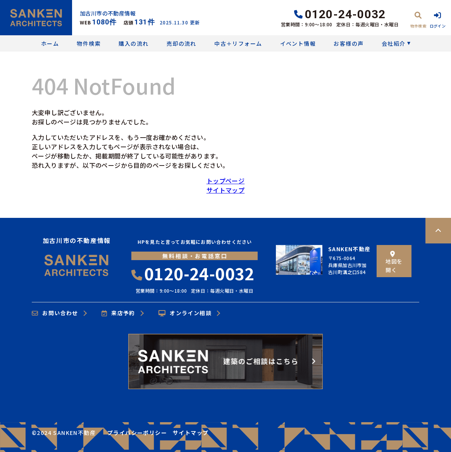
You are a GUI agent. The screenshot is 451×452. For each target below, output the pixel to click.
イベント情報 (298, 43)
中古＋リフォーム (238, 43)
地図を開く (394, 262)
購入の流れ (133, 43)
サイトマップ (225, 190)
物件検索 (89, 43)
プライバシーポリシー (137, 432)
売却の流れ (181, 43)
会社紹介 (394, 43)
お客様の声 (348, 43)
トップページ (225, 180)
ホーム (50, 43)
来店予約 (118, 313)
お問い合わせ (55, 313)
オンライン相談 (185, 313)
